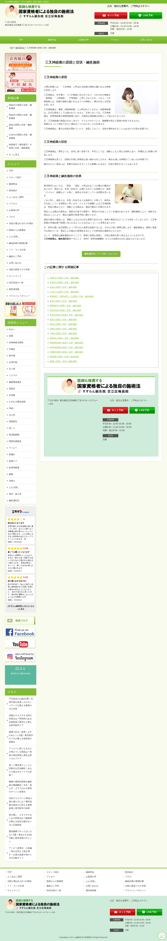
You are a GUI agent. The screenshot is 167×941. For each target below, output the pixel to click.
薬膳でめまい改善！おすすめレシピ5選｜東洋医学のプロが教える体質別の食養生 (21, 737)
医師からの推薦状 (17, 230)
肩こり (12, 428)
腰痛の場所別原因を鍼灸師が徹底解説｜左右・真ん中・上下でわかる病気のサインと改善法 (20, 787)
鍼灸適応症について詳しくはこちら (101, 254)
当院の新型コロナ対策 (19, 269)
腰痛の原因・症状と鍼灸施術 (63, 361)
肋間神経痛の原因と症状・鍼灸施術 (66, 343)
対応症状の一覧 (16, 283)
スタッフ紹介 (15, 177)
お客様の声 (83, 40)
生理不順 (13, 362)
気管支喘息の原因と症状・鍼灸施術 (66, 315)
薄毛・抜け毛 (15, 494)
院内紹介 (13, 190)
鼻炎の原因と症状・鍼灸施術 (63, 301)
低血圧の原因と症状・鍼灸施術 (64, 278)
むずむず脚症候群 (17, 402)
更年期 (12, 356)
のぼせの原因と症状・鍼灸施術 (64, 292)
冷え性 (12, 415)
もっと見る (14, 154)
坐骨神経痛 (14, 467)
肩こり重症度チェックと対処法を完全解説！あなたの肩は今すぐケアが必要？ (20, 770)
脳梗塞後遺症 (15, 382)
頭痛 (11, 336)
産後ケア (13, 461)
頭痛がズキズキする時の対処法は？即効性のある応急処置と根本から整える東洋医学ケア (20, 720)
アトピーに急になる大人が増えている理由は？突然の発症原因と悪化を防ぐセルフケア (20, 753)
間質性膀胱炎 (15, 441)
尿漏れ (12, 454)
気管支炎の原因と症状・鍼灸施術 (65, 310)
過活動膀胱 (14, 435)
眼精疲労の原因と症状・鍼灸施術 (65, 306)
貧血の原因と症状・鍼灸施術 (63, 287)
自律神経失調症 (16, 342)
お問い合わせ (146, 40)
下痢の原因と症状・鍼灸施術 (63, 333)
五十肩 (12, 369)
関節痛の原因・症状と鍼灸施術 (64, 357)
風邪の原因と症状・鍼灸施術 (63, 319)
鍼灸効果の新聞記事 (18, 243)
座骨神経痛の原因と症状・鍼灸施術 (66, 347)
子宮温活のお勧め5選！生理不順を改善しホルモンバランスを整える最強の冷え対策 (21, 704)
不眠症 (12, 349)
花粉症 (12, 388)
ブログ (12, 217)
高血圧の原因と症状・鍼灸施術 (64, 282)
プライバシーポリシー (19, 296)
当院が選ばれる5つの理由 (21, 223)
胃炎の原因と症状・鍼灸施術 (63, 324)
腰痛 (11, 474)
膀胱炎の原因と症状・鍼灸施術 (64, 338)
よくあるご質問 (16, 197)
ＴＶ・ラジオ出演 (17, 250)
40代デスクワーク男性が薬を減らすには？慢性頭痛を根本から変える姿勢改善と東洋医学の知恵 (20, 803)
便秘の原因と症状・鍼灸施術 (63, 329)
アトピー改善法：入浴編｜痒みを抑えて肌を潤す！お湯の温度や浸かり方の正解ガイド (20, 853)
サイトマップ (15, 276)
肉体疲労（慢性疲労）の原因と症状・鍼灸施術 (72, 296)
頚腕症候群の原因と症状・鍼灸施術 (66, 352)
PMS (11, 408)
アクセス (115, 40)
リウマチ (13, 375)
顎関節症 (13, 421)
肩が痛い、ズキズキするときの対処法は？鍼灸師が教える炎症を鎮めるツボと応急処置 (20, 820)
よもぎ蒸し (14, 236)
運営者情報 (14, 289)
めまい (12, 329)
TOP (21, 40)
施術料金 (52, 40)
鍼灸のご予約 (15, 256)
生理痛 (12, 395)
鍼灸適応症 (20, 48)
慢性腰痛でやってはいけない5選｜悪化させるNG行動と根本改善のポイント (20, 836)
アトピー (13, 448)
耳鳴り (12, 481)
